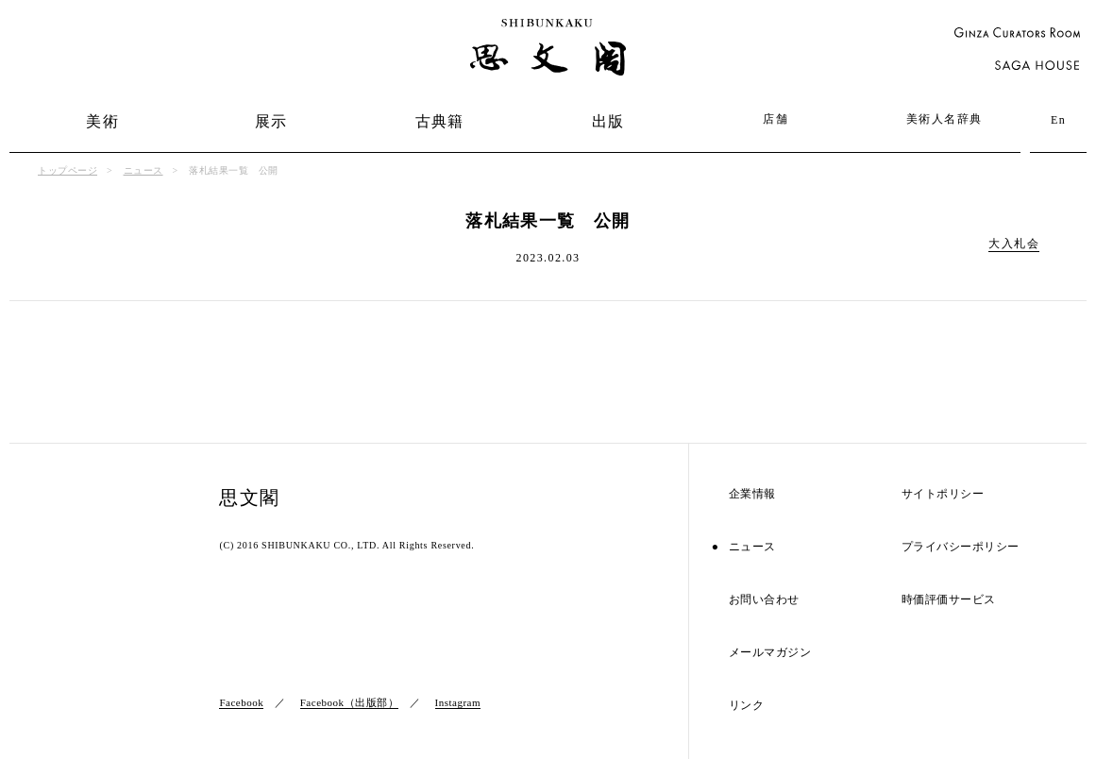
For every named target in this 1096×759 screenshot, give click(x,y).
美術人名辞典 (944, 119)
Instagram (458, 702)
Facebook (241, 702)
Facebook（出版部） (349, 702)
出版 (608, 121)
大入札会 (1013, 243)
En (1058, 119)
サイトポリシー (943, 494)
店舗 (775, 119)
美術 (102, 121)
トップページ (67, 170)
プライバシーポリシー (961, 547)
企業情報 (752, 494)
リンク (747, 706)
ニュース (143, 170)
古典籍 (439, 121)
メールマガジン (770, 653)
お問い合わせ (764, 600)
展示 (271, 121)
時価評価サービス (949, 600)
